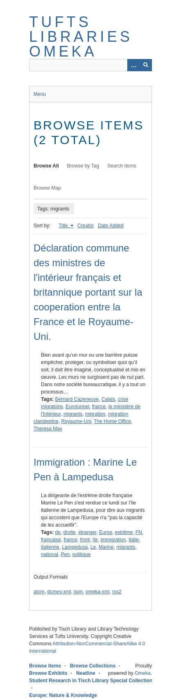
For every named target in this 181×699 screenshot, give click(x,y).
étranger (87, 532)
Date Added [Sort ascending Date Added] (111, 225)
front (85, 540)
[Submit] (146, 65)
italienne (50, 547)
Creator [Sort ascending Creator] (85, 225)
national (49, 554)
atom (39, 592)
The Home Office (112, 421)
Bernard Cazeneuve (77, 399)
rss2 (117, 592)
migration (95, 414)
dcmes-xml (59, 592)
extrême (124, 532)
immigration (113, 540)
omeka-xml (98, 592)
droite (69, 532)
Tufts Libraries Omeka (81, 37)
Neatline (85, 673)
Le (93, 547)
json (78, 592)
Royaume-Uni (76, 421)
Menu (40, 94)
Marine (106, 547)
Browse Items (45, 666)
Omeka (143, 673)
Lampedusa (75, 547)
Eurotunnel (77, 406)
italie (134, 540)
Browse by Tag (83, 166)
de (57, 532)
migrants (72, 414)
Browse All (46, 166)
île (95, 540)
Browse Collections (92, 666)
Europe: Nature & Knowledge (63, 695)
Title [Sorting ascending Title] (64, 225)
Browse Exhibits (48, 673)
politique (81, 554)
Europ (105, 532)
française (51, 540)
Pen (65, 554)
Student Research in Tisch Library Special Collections (92, 680)
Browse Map (47, 188)
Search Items (121, 166)
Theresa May (48, 429)
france (99, 406)
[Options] (133, 65)
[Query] (90, 65)
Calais (108, 399)
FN (139, 532)
